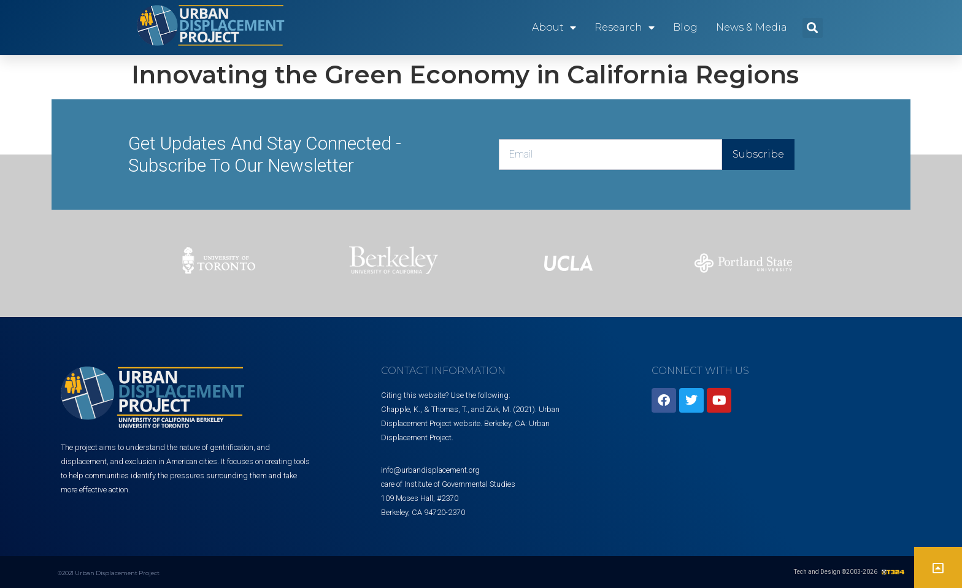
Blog (685, 27)
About (554, 28)
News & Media (751, 27)
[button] (812, 28)
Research (625, 28)
